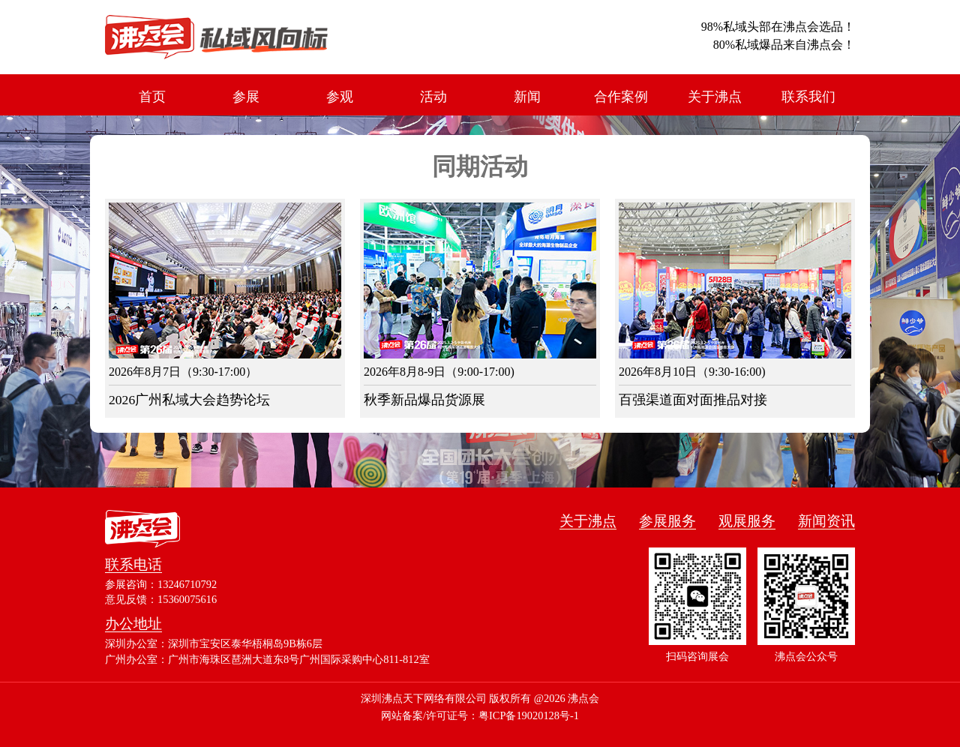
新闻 (527, 96)
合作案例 (621, 96)
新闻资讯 (826, 521)
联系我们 (809, 96)
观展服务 (747, 521)
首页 (152, 96)
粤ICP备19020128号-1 (528, 716)
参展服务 (667, 521)
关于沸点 (715, 96)
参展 (246, 96)
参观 (339, 96)
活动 (433, 96)
